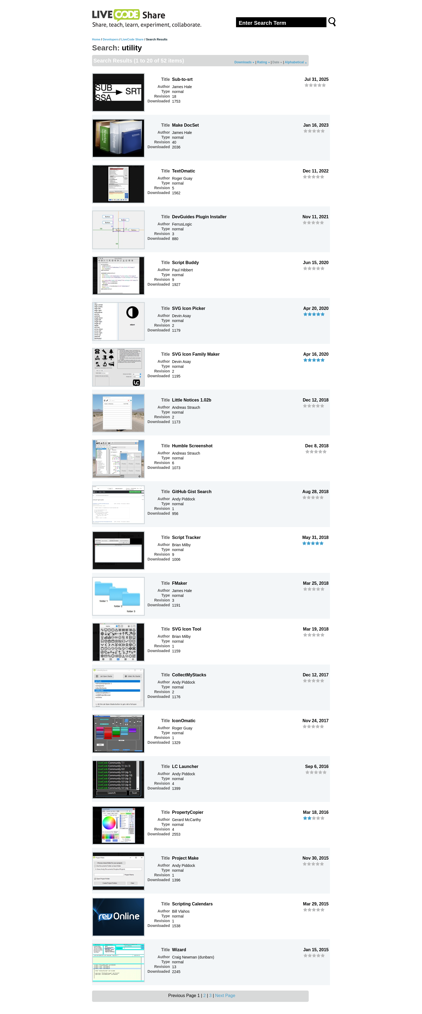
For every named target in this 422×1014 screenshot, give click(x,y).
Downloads (244, 62)
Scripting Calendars (192, 904)
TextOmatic (183, 171)
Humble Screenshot (192, 446)
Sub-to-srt (182, 79)
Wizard (179, 949)
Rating (263, 62)
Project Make (185, 858)
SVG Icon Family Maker (196, 354)
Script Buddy (185, 262)
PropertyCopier (187, 812)
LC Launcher (185, 766)
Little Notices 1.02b (191, 400)
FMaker (179, 583)
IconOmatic (183, 720)
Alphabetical (296, 62)
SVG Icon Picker (188, 308)
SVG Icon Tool (186, 629)
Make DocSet (185, 125)
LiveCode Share (132, 39)
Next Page (225, 995)
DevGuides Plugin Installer (199, 216)
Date (277, 62)
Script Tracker (186, 537)
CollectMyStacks (189, 675)
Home (96, 39)
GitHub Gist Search (192, 491)
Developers (111, 39)
